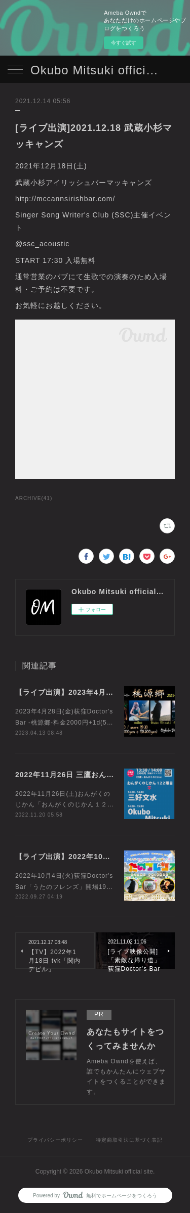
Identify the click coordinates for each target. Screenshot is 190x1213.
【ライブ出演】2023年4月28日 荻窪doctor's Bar (101, 692)
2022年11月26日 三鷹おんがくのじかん (83, 775)
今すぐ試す (123, 43)
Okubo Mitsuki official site (95, 70)
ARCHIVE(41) (33, 498)
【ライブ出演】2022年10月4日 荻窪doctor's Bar (101, 856)
